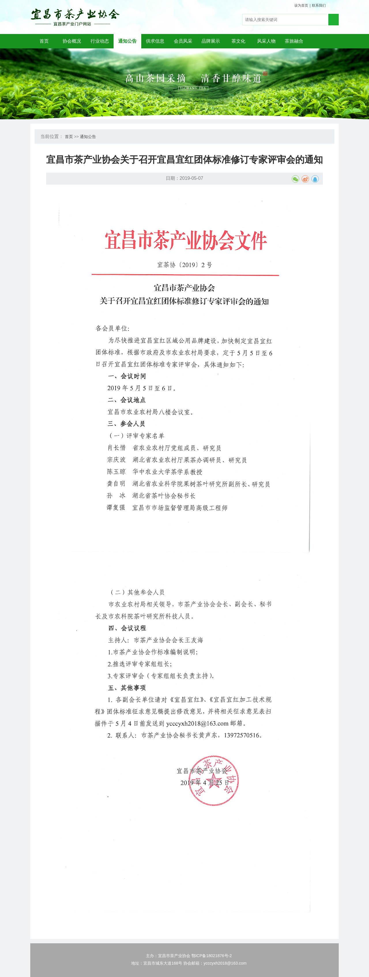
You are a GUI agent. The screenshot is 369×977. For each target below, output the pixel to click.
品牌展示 (211, 41)
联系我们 (319, 5)
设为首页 (301, 5)
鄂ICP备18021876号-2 (211, 955)
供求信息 (155, 41)
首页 (44, 41)
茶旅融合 (294, 41)
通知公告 (127, 41)
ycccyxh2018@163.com (225, 963)
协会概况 (72, 41)
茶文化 (238, 41)
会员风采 (183, 41)
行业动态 (100, 41)
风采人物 (266, 41)
